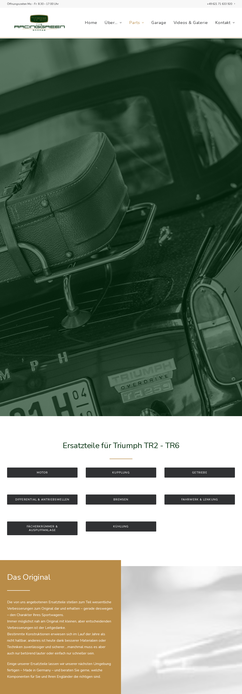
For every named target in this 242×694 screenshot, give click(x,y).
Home (91, 23)
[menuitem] (221, 4)
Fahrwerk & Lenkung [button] (199, 491)
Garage (158, 23)
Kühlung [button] (121, 518)
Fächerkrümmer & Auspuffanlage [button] (43, 520)
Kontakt (225, 23)
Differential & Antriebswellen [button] (42, 491)
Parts (136, 23)
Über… (113, 23)
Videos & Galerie (191, 23)
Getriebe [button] (199, 464)
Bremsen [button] (120, 491)
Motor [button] (42, 464)
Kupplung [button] (121, 464)
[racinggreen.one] (37, 23)
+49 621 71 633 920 (221, 4)
